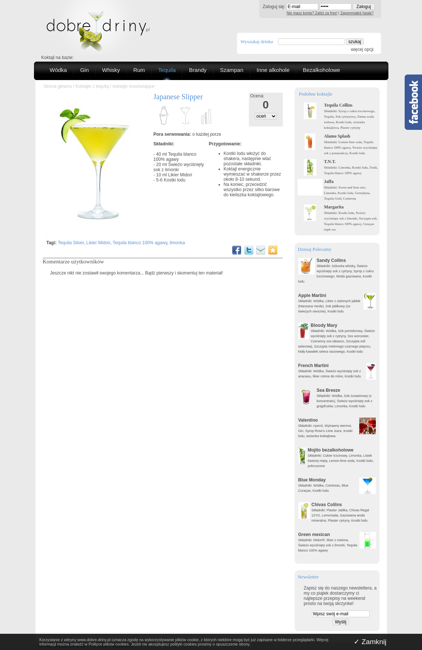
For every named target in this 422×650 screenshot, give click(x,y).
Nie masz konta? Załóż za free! (312, 13)
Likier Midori (180, 174)
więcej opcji (362, 49)
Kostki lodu (175, 180)
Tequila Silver (71, 242)
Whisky (111, 70)
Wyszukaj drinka (257, 41)
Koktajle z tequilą (92, 86)
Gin (84, 70)
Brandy (198, 70)
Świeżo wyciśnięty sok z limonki (179, 167)
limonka (177, 242)
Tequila (167, 70)
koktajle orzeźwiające (133, 86)
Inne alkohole (273, 70)
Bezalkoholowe (321, 70)
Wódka (58, 70)
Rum (139, 70)
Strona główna (58, 86)
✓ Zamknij (370, 642)
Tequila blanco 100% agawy (175, 157)
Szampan (231, 70)
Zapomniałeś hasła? (357, 13)
